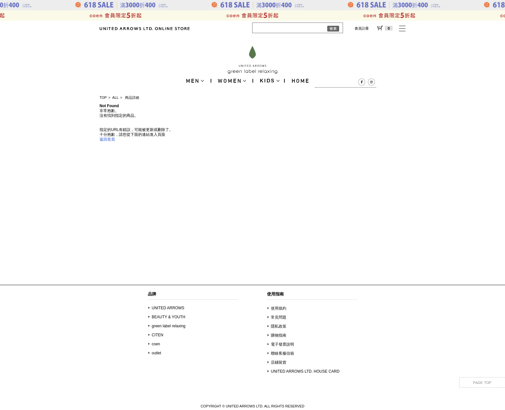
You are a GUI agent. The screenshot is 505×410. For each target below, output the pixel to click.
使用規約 (278, 308)
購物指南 (278, 335)
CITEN (157, 335)
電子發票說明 (282, 344)
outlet (156, 353)
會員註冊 (362, 28)
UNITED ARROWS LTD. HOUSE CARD (305, 371)
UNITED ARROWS (168, 308)
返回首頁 (107, 139)
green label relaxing (169, 326)
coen (156, 344)
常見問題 (278, 317)
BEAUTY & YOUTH (168, 317)
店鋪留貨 (278, 362)
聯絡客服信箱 (282, 353)
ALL (115, 97)
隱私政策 (278, 326)
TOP (103, 97)
